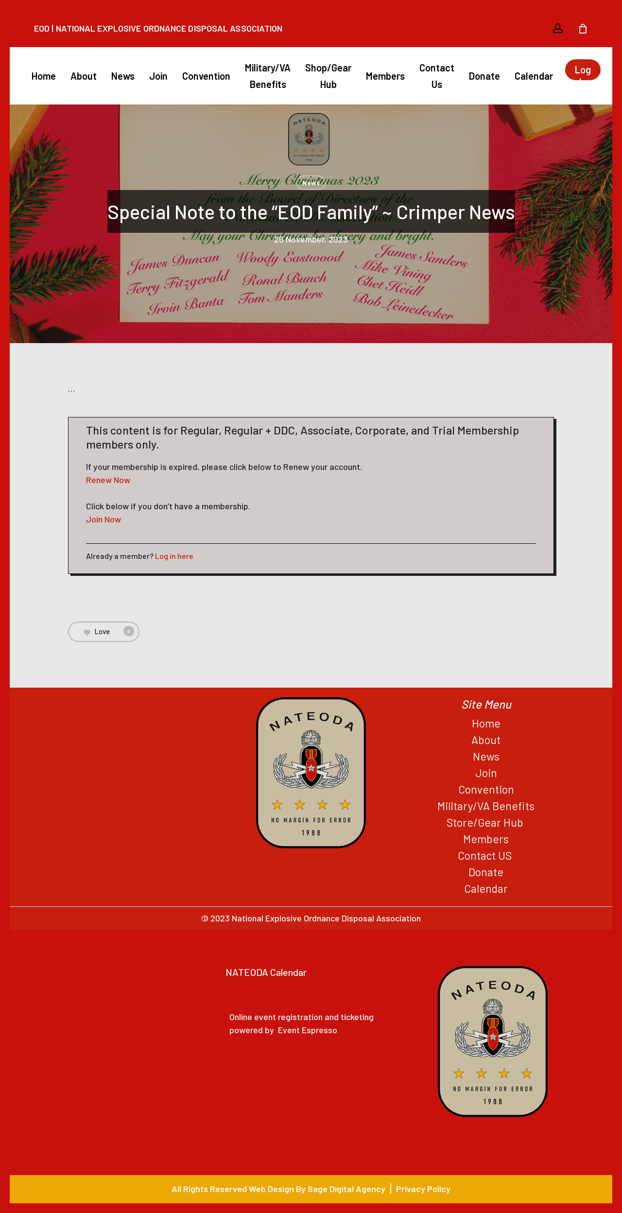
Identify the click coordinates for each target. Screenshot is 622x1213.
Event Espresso (307, 1029)
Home (486, 723)
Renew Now (108, 479)
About (486, 739)
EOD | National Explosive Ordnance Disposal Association (158, 28)
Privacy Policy (423, 1188)
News (311, 182)
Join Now (103, 519)
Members (486, 839)
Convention (486, 789)
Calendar (486, 888)
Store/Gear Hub (486, 822)
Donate (485, 872)
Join (486, 773)
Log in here (174, 555)
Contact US (486, 855)
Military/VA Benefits (486, 806)
